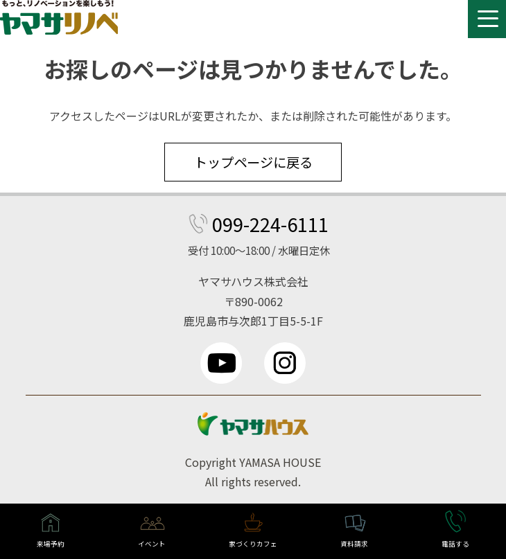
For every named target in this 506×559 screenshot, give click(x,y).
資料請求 (354, 544)
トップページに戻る (253, 162)
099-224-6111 (270, 224)
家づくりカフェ (253, 544)
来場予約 (50, 544)
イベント (152, 544)
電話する (455, 544)
